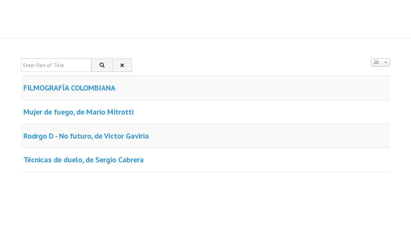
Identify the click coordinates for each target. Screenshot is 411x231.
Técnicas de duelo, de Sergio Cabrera (83, 160)
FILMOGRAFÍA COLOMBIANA (69, 88)
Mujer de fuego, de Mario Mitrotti (78, 112)
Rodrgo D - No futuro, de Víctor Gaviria (86, 136)
